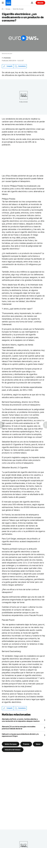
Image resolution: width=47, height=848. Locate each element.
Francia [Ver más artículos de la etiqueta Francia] (26, 744)
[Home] (2, 9)
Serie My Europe (18, 9)
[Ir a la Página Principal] (8, 3)
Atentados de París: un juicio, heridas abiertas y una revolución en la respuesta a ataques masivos (21, 720)
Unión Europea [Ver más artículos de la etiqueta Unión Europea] (11, 744)
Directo (40, 3)
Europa (8, 9)
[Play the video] (23, 38)
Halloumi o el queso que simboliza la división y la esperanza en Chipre (20, 735)
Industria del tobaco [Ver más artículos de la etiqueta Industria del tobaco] (13, 749)
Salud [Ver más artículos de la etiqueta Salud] (38, 744)
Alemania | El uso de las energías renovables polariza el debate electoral (18, 728)
